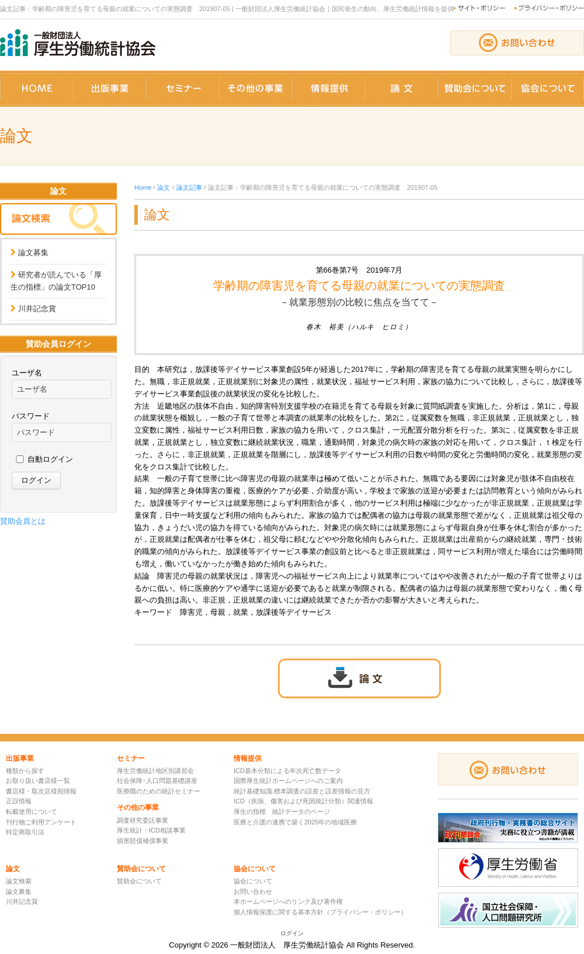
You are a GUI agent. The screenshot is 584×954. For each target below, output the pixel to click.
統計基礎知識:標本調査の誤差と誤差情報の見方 (302, 791)
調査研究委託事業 (142, 820)
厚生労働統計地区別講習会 (155, 770)
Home (142, 187)
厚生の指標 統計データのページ (282, 811)
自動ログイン (50, 459)
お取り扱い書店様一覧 (38, 780)
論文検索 (19, 881)
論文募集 (33, 252)
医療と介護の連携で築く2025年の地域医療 (295, 822)
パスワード (31, 416)
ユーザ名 (27, 372)
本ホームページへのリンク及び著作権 (288, 901)
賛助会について (139, 881)
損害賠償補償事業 (142, 840)
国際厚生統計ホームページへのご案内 (288, 780)
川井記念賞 (37, 308)
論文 (163, 187)
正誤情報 (19, 801)
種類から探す (25, 770)
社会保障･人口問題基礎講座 (157, 780)
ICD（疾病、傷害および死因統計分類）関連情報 (303, 801)
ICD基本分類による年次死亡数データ (287, 770)
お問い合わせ (253, 891)
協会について (253, 881)
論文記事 (189, 187)
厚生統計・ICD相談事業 (151, 830)
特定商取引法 (25, 831)
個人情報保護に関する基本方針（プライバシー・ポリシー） (320, 911)
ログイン (292, 933)
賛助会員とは (23, 521)
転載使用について (31, 811)
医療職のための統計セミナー (158, 791)
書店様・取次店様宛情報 (41, 791)
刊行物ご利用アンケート (41, 822)
